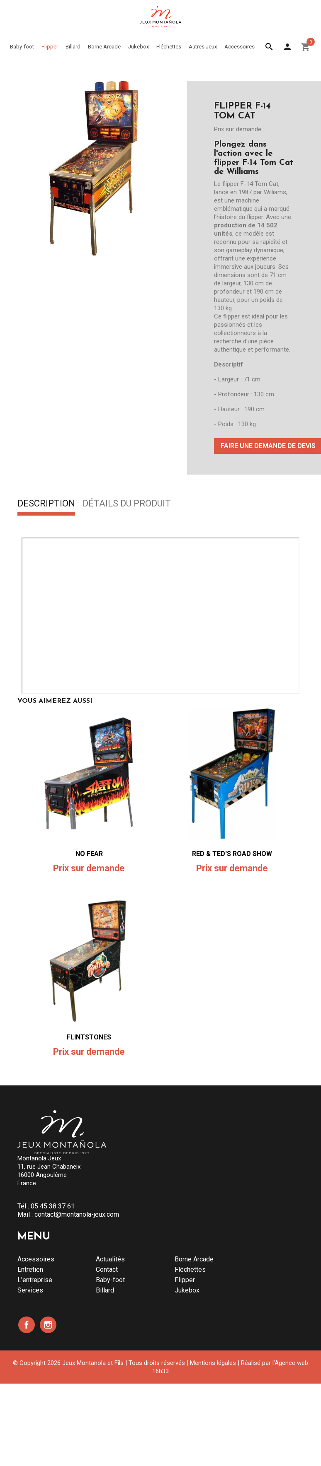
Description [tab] (46, 504)
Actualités (110, 1259)
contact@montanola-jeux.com (76, 1214)
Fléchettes (190, 1269)
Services (30, 1290)
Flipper (185, 1280)
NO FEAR (89, 854)
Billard (105, 1290)
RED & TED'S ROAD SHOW (232, 854)
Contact (107, 1269)
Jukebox (187, 1290)
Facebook (26, 1325)
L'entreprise (34, 1280)
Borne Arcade (194, 1259)
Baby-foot (110, 1280)
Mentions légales (213, 1363)
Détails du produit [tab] (127, 504)
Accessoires (35, 1259)
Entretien (30, 1269)
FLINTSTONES (89, 1037)
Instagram (48, 1325)
